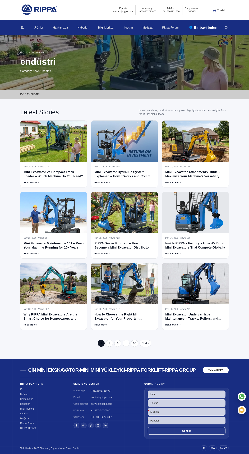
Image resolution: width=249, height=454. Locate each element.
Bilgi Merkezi (106, 27)
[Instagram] (98, 425)
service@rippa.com (101, 403)
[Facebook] (76, 425)
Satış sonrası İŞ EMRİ (192, 10)
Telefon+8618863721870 (170, 10)
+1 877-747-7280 (100, 410)
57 (134, 343)
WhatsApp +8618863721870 (147, 10)
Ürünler (38, 27)
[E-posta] (242, 410)
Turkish (221, 10)
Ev (22, 27)
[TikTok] (91, 425)
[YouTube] (84, 425)
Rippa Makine (58, 448)
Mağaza (147, 27)
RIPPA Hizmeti (28, 428)
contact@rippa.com (102, 397)
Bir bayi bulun (205, 27)
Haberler (82, 27)
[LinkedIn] (105, 425)
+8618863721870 (100, 390)
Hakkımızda (60, 27)
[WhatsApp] (242, 396)
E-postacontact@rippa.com (123, 10)
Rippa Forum (170, 27)
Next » (145, 343)
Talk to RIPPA (215, 370)
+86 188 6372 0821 (102, 417)
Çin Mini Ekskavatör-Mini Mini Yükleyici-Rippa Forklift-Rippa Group (112, 370)
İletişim (128, 27)
